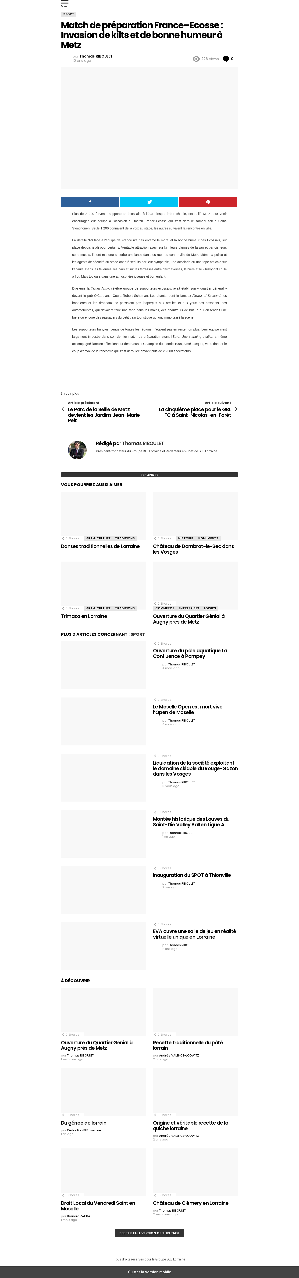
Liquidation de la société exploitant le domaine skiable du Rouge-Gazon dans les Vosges (195, 768)
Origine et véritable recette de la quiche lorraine (190, 1125)
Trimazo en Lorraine (84, 616)
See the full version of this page (149, 1233)
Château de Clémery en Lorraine (190, 1203)
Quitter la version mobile (149, 1272)
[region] (149, 371)
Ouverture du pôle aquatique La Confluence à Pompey (190, 653)
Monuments (208, 538)
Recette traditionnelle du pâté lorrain (188, 1045)
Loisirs (210, 608)
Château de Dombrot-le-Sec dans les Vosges (193, 549)
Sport (138, 634)
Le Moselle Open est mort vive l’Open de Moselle (188, 709)
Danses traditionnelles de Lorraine (100, 546)
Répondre (149, 474)
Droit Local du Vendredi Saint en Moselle (98, 1206)
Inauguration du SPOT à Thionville (192, 875)
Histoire (185, 538)
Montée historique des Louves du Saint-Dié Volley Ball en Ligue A (191, 822)
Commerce (164, 608)
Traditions (125, 538)
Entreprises (189, 608)
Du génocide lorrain (83, 1122)
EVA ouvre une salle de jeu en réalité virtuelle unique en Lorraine (194, 934)
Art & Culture (98, 538)
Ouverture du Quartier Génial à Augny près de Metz (188, 619)
